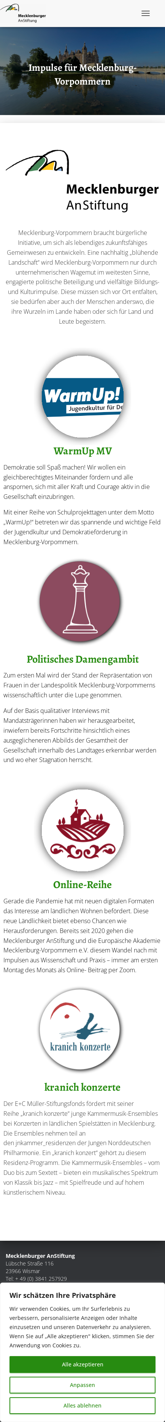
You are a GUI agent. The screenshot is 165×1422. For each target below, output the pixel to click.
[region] (82, 1352)
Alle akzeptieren (82, 1364)
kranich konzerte (82, 1087)
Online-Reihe (82, 884)
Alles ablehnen (82, 1405)
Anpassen (82, 1384)
